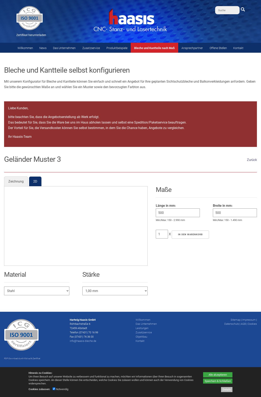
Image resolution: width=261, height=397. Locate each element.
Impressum (249, 319)
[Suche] (227, 10)
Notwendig (60, 389)
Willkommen (25, 48)
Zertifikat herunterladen (31, 35)
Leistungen (142, 328)
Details (227, 389)
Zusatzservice (91, 48)
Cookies (252, 323)
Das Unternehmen (64, 48)
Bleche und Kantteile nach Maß (154, 48)
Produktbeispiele (116, 48)
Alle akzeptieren (218, 374)
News (42, 48)
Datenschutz (231, 323)
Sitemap (235, 319)
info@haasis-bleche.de (83, 340)
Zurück (252, 160)
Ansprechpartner (192, 48)
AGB (243, 323)
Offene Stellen (218, 48)
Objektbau (141, 336)
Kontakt (238, 48)
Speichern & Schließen (218, 381)
